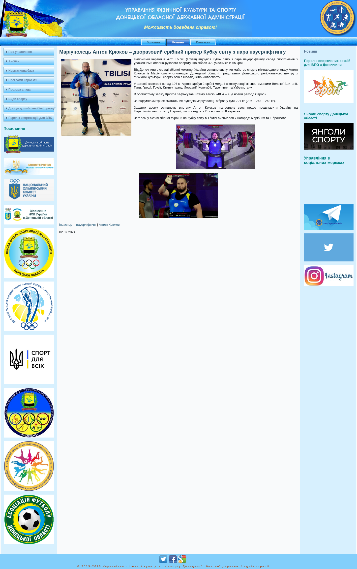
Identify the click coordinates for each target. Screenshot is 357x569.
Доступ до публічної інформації (31, 108)
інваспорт (66, 224)
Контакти (203, 42)
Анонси (14, 61)
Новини (178, 42)
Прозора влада (19, 89)
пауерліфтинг (86, 224)
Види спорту (17, 99)
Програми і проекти (22, 80)
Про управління (20, 52)
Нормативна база (21, 70)
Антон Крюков (109, 224)
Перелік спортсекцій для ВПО (30, 118)
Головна (153, 42)
